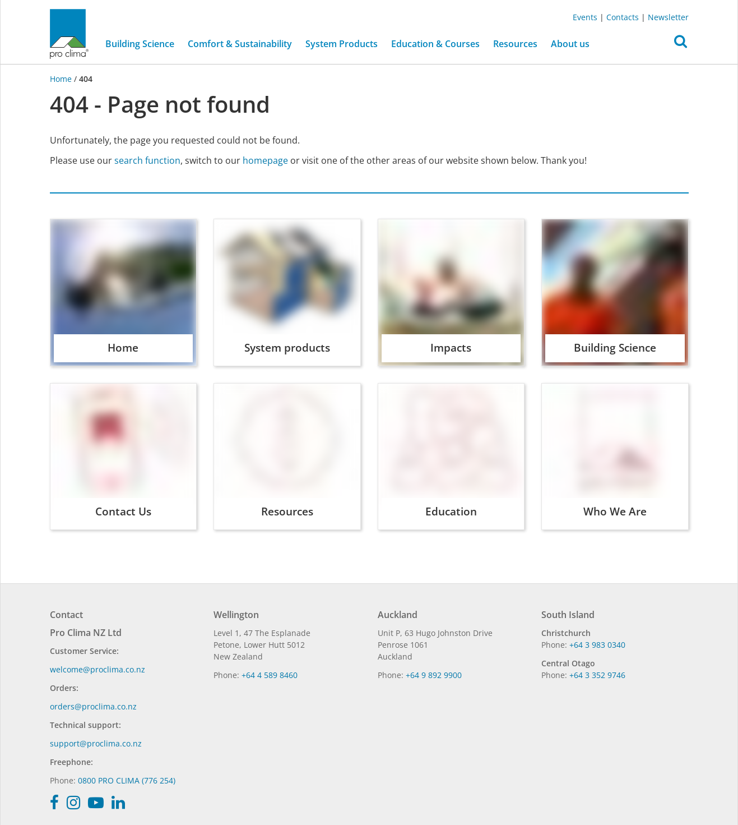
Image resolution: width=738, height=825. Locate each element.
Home (62, 78)
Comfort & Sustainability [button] (240, 44)
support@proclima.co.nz (96, 743)
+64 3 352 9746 (597, 675)
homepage (265, 160)
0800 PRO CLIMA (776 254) (126, 780)
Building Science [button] (139, 44)
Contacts (622, 17)
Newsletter (668, 17)
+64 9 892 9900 (434, 675)
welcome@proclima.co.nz (97, 669)
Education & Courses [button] (435, 44)
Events (585, 17)
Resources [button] (515, 44)
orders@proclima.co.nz (93, 706)
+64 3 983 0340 (597, 644)
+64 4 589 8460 (270, 675)
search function (147, 160)
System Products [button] (341, 44)
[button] (680, 44)
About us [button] (570, 44)
